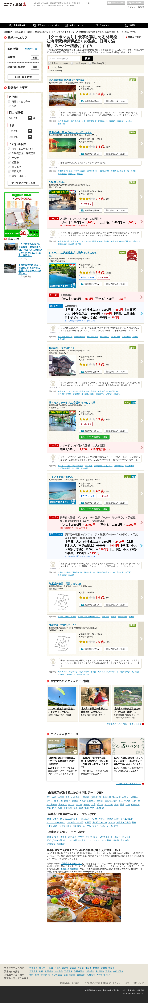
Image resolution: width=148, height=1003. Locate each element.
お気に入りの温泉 (116, 3)
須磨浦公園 (96, 797)
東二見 (71, 804)
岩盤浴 (15, 162)
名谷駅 (109, 394)
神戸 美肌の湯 (63, 241)
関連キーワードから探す (16, 978)
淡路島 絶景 (104, 171)
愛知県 (104, 968)
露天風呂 (85, 819)
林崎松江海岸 (111, 801)
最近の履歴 (135, 3)
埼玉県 (42, 968)
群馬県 (65, 968)
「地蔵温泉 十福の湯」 (71, 863)
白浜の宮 (67, 808)
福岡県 (111, 968)
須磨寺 (76, 797)
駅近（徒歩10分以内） (125, 819)
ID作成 (141, 7)
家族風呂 (16, 171)
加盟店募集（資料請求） (70, 983)
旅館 (134, 822)
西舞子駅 (61, 124)
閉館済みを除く (99, 63)
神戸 (108, 975)
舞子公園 (58, 801)
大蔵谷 (75, 801)
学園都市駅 (100, 394)
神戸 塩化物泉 (79, 337)
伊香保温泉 (79, 971)
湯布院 (108, 971)
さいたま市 (57, 975)
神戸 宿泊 (88, 466)
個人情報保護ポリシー (94, 990)
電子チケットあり (60, 63)
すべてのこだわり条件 (23, 183)
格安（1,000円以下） (70, 819)
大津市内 (100, 975)
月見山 (69, 797)
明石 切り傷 (91, 121)
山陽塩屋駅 (126, 337)
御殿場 (72, 975)
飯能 (66, 975)
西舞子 (67, 801)
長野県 (96, 968)
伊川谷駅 (75, 468)
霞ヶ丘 (50, 801)
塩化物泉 (77, 826)
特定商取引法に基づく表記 (115, 990)
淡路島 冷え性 (92, 171)
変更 (35, 57)
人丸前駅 (128, 121)
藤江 (121, 801)
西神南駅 (84, 468)
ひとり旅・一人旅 (75, 822)
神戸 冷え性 (104, 337)
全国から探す (32, 48)
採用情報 (140, 990)
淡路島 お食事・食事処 (67, 617)
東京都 (73, 968)
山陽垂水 (134, 797)
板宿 (54, 797)
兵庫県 (57, 968)
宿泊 (49, 819)
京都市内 (91, 975)
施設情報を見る (91, 101)
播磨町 (87, 804)
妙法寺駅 (116, 394)
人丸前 (82, 801)
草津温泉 (33, 971)
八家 (60, 808)
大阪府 (81, 968)
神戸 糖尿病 (119, 466)
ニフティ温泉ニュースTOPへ (128, 784)
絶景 (116, 826)
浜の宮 (100, 804)
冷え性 (94, 819)
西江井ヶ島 (52, 804)
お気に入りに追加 (117, 101)
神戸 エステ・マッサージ (81, 241)
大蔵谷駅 (120, 121)
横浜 (31, 975)
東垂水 (125, 797)
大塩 (49, 808)
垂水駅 (71, 244)
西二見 (79, 804)
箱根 (41, 971)
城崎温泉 (58, 971)
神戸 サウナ (125, 672)
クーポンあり (80, 63)
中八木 (127, 801)
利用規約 (131, 990)
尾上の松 (109, 804)
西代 (49, 797)
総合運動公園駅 (88, 394)
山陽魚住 (62, 804)
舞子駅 (133, 171)
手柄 (92, 808)
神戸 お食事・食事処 (100, 241)
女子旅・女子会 (123, 822)
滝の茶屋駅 (115, 337)
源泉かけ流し (98, 826)
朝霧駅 (112, 121)
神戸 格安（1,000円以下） (121, 241)
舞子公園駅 (62, 174)
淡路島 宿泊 (77, 572)
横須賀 (44, 975)
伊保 (128, 804)
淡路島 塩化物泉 (64, 572)
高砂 (116, 804)
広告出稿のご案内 (92, 983)
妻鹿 (75, 808)
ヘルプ (126, 983)
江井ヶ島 (136, 801)
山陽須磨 (85, 797)
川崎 (37, 975)
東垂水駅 (61, 339)
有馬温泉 (49, 971)
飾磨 (81, 808)
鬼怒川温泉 (118, 971)
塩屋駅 (135, 337)
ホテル (111, 822)
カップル (87, 826)
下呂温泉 (68, 971)
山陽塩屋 (107, 797)
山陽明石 (91, 801)
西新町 (100, 801)
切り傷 (109, 826)
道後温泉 (90, 971)
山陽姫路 (100, 808)
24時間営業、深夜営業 (24, 153)
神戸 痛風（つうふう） (103, 466)
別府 (93, 804)
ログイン (131, 7)
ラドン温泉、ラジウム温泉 (59, 826)
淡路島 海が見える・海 (120, 171)
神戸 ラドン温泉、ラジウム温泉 (70, 466)
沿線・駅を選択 (23, 77)
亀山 (87, 808)
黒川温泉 (100, 971)
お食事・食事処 (106, 819)
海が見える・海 (99, 822)
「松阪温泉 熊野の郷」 (69, 869)
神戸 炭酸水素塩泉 (65, 337)
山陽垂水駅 (62, 244)
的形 (54, 808)
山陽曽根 (135, 804)
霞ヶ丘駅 (136, 241)
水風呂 (88, 822)
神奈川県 (33, 968)
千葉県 (50, 968)
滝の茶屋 (116, 797)
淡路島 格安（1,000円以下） (89, 617)
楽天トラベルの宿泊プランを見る (94, 437)
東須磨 (61, 797)
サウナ (55, 819)
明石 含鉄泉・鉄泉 (78, 121)
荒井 (122, 804)
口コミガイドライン (111, 983)
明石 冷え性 (103, 121)
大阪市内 (81, 975)
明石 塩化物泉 (63, 121)
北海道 (88, 968)
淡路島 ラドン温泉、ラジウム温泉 (71, 171)
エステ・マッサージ (56, 822)
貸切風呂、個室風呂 (56, 844)
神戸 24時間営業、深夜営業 (69, 394)
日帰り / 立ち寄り (21, 101)
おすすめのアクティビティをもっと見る (124, 724)
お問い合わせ (138, 983)
